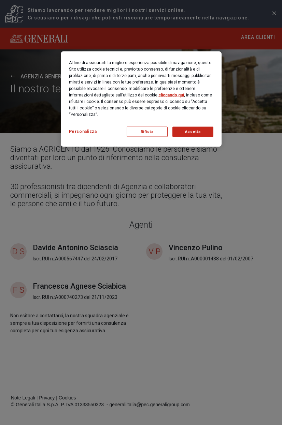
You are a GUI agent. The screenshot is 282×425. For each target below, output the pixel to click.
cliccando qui (171, 95)
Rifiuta (147, 132)
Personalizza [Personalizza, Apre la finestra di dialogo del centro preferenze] (83, 131)
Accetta (193, 132)
